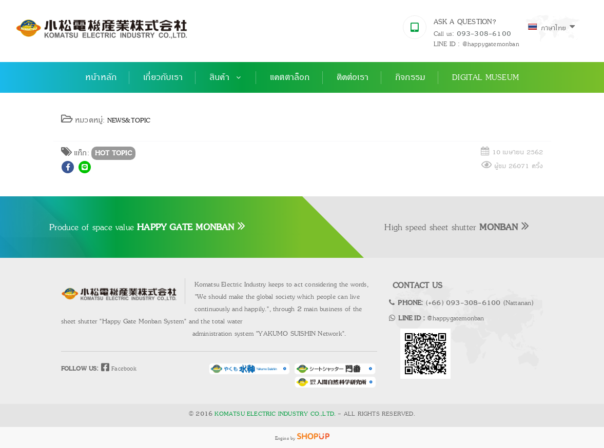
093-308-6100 (484, 34)
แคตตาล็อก (290, 77)
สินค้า (226, 77)
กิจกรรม (410, 77)
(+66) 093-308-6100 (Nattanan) (479, 302)
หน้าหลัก (100, 77)
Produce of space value (147, 227)
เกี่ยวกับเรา (163, 77)
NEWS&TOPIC (129, 120)
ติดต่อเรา (352, 77)
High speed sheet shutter (456, 227)
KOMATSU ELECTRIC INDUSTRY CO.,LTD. (275, 414)
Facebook (118, 368)
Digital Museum (485, 77)
